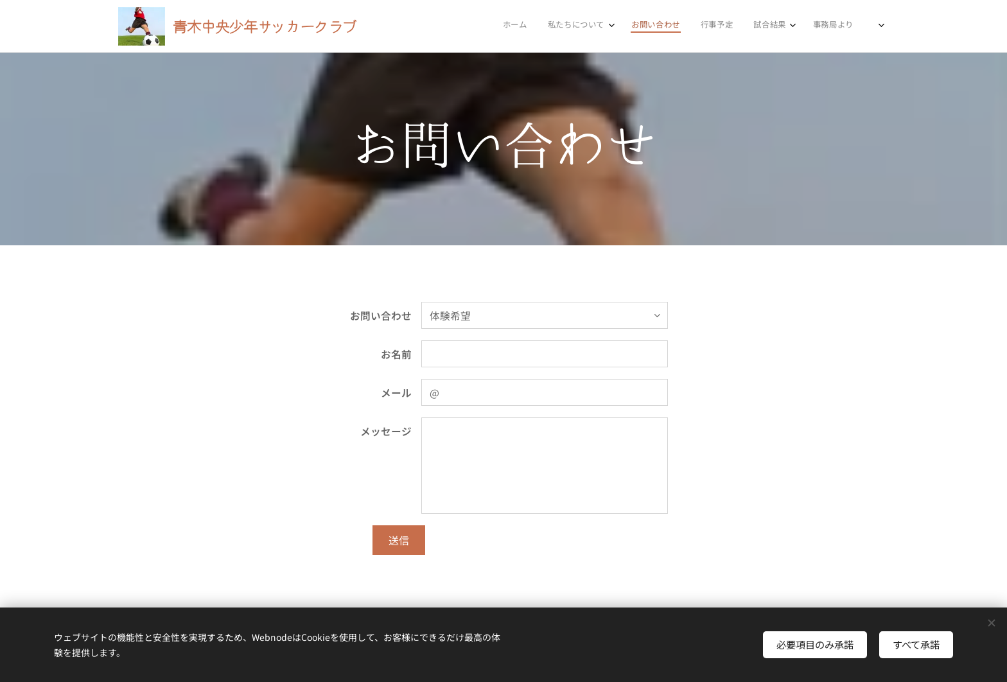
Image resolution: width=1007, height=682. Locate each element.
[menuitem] (715, 26)
